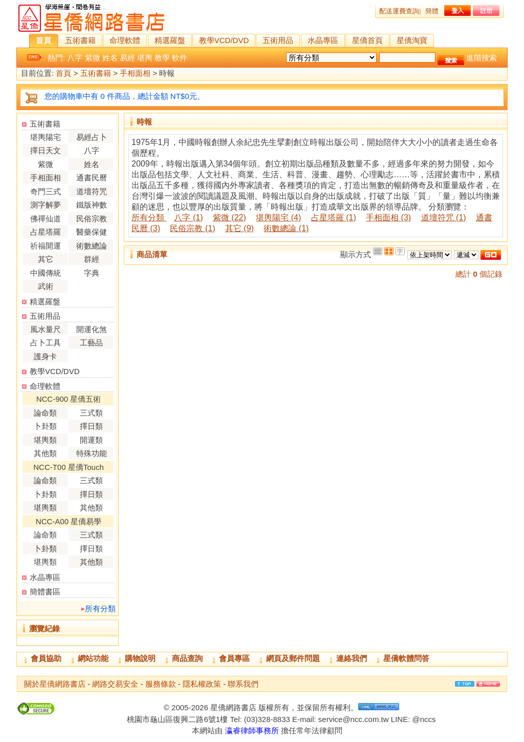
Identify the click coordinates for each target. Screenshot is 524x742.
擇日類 (91, 426)
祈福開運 (45, 245)
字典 (91, 273)
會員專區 (234, 658)
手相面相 (135, 73)
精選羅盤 (170, 40)
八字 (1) (188, 217)
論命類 (45, 412)
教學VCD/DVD (224, 40)
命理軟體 (125, 40)
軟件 (179, 57)
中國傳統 (45, 273)
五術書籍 (80, 40)
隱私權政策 (202, 683)
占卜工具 (45, 342)
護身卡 (45, 356)
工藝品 (91, 342)
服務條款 (160, 683)
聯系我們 (243, 683)
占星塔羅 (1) (333, 217)
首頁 (43, 40)
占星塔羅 (45, 232)
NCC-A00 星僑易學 (68, 521)
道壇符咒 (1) (443, 217)
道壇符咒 (91, 191)
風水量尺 (45, 329)
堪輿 (144, 57)
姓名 (110, 57)
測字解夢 (45, 204)
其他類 (45, 453)
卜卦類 (45, 426)
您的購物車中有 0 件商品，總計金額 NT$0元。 (125, 96)
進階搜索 (481, 57)
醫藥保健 (91, 232)
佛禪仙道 (45, 218)
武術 (45, 286)
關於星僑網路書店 (54, 683)
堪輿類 (45, 440)
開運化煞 (91, 329)
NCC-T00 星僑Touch (68, 467)
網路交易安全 (115, 683)
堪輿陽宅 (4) (278, 217)
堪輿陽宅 (45, 137)
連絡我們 (351, 658)
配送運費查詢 (399, 11)
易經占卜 (91, 137)
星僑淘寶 (412, 40)
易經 (127, 57)
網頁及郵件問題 (293, 658)
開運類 (91, 440)
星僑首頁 (367, 40)
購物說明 (140, 658)
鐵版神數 (91, 204)
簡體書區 (45, 591)
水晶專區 (323, 40)
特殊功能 (91, 453)
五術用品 (278, 40)
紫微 (92, 57)
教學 (162, 57)
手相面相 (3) (388, 217)
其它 (45, 259)
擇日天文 (45, 150)
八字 (74, 57)
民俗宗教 (91, 218)
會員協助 (46, 658)
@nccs (423, 719)
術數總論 (91, 245)
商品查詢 (187, 658)
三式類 (91, 412)
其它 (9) (239, 228)
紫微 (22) (229, 217)
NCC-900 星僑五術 (68, 399)
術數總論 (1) (286, 228)
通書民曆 (91, 177)
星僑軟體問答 (406, 658)
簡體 (432, 11)
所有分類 (100, 608)
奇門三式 (45, 191)
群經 (91, 259)
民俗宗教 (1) (192, 228)
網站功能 (93, 658)
